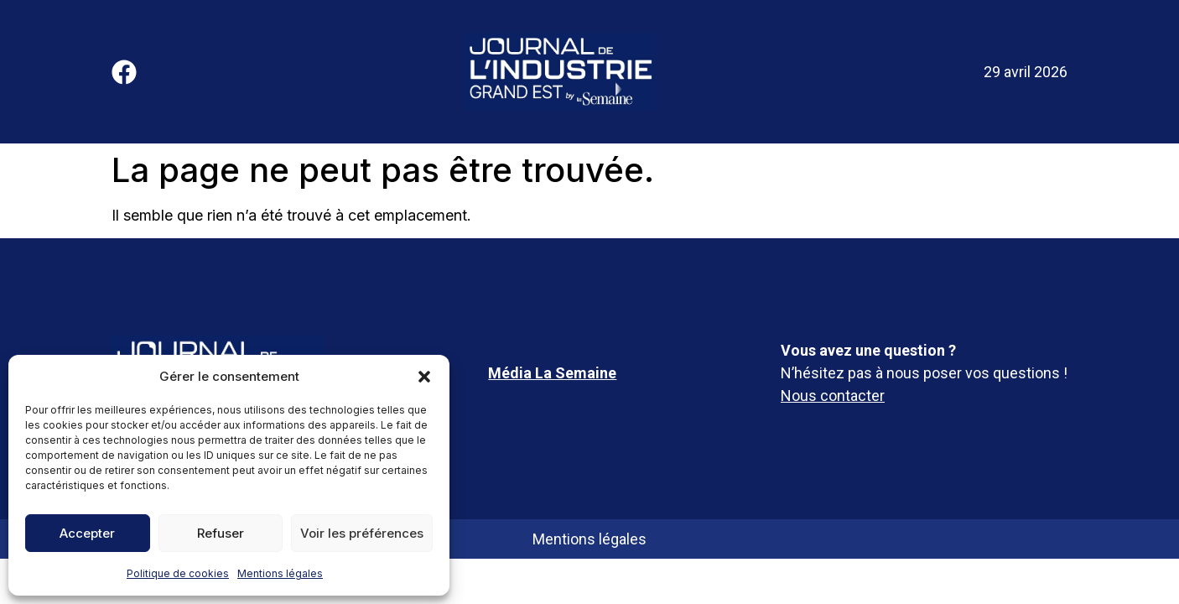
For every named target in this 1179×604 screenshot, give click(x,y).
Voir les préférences (361, 533)
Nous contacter (833, 395)
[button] (424, 376)
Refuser (220, 533)
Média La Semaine (552, 373)
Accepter (87, 533)
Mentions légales (280, 573)
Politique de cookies (178, 573)
